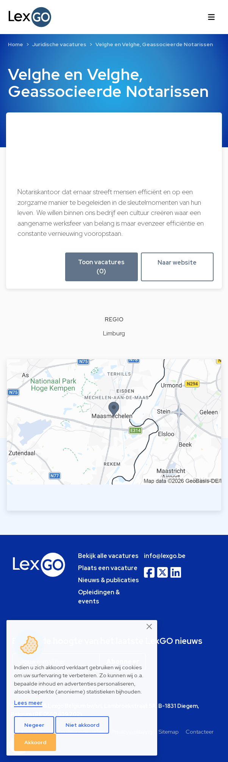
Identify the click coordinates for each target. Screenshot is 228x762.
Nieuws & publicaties (108, 580)
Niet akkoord (82, 724)
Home (15, 44)
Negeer (34, 724)
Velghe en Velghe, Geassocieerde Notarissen (154, 44)
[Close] (149, 626)
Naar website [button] (177, 262)
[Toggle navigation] (211, 17)
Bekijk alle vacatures (108, 556)
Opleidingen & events (99, 596)
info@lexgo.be (165, 556)
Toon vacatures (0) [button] (101, 266)
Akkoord (35, 742)
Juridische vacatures (59, 44)
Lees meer (28, 702)
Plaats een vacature (107, 568)
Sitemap (169, 731)
